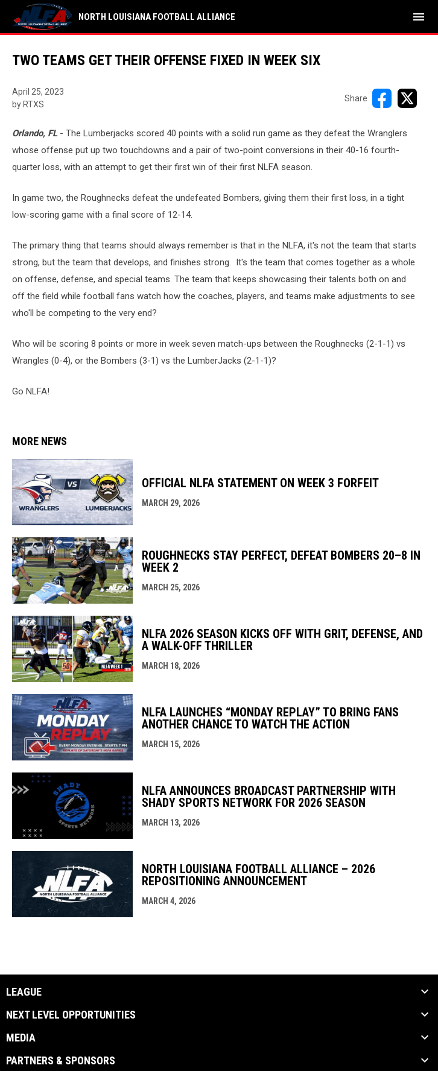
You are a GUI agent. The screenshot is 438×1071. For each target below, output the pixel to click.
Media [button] (21, 1037)
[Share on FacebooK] (382, 98)
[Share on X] (407, 98)
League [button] (24, 992)
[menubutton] (418, 17)
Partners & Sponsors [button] (60, 1060)
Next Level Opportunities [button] (71, 1014)
